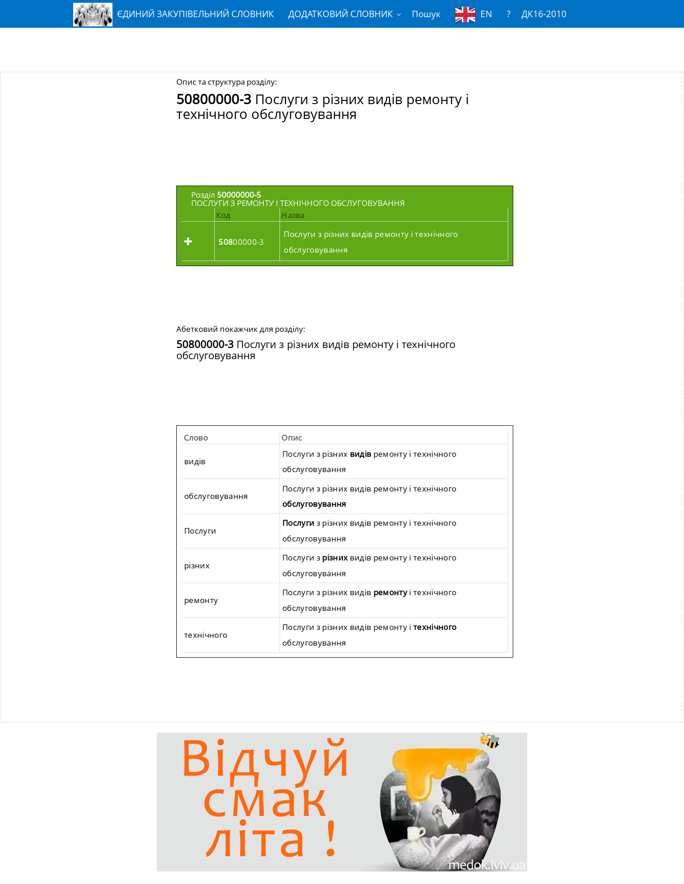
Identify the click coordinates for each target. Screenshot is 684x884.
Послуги (200, 530)
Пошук (426, 13)
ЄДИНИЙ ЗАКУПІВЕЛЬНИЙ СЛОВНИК (173, 14)
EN (473, 14)
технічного (205, 634)
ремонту (201, 600)
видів (195, 461)
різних (197, 565)
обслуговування (216, 496)
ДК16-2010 (544, 13)
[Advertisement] (342, 43)
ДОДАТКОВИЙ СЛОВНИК (340, 13)
